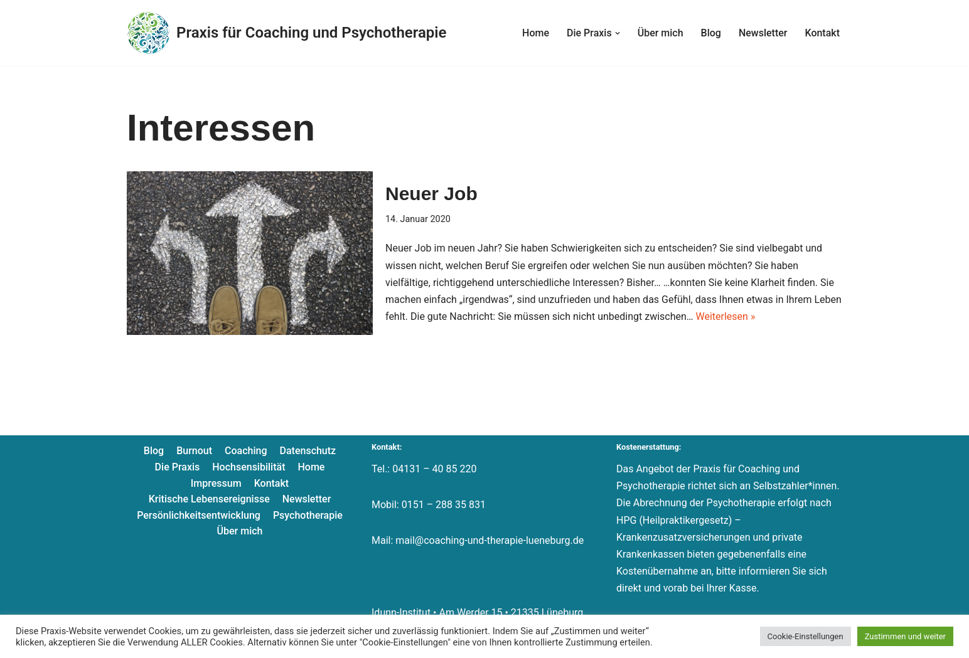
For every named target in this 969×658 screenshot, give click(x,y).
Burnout (194, 451)
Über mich (660, 33)
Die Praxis (177, 467)
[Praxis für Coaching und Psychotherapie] (286, 33)
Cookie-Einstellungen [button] (805, 636)
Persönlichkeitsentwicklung (198, 515)
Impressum (216, 483)
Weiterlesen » (725, 316)
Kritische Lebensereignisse (209, 499)
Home (535, 33)
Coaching (246, 451)
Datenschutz (308, 451)
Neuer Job (431, 193)
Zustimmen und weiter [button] (905, 636)
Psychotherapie (308, 515)
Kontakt (822, 33)
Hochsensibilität (248, 467)
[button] (617, 33)
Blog (711, 33)
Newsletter (763, 33)
